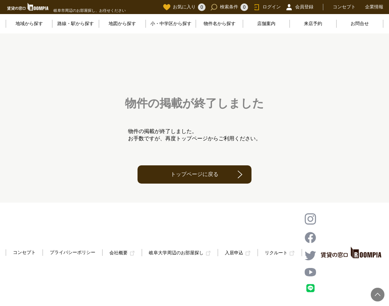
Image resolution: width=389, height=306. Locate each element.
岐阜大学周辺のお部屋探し (176, 253)
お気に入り (184, 7)
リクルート (276, 253)
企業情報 (374, 7)
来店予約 (313, 23)
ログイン (267, 7)
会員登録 (299, 7)
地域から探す (29, 23)
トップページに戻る (194, 174)
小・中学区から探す (170, 23)
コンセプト (344, 7)
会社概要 (118, 253)
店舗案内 (266, 23)
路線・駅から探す (75, 23)
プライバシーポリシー (72, 252)
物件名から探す (220, 23)
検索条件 (229, 7)
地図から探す (122, 23)
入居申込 (234, 253)
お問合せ (360, 23)
